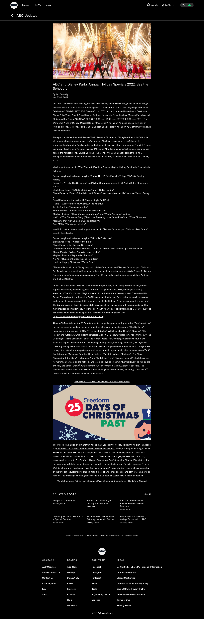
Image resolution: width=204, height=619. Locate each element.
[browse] (25, 5)
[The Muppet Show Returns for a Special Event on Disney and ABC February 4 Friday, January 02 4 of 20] (68, 519)
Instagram (97, 572)
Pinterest (96, 578)
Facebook (96, 567)
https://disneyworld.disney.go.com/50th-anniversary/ (78, 316)
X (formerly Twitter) (101, 594)
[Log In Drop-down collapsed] (167, 5)
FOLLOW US (98, 560)
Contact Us (48, 578)
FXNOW (71, 594)
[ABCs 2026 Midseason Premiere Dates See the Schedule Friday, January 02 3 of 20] (135, 504)
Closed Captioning (126, 578)
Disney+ (71, 572)
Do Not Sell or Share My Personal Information (139, 567)
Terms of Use (123, 600)
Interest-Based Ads (126, 572)
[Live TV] (37, 5)
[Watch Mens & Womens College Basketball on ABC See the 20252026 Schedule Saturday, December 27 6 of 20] (135, 519)
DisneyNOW (73, 578)
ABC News (72, 567)
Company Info (49, 583)
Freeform (71, 589)
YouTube (96, 600)
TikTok (95, 589)
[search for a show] (152, 5)
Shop (44, 594)
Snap (94, 583)
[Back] (12, 15)
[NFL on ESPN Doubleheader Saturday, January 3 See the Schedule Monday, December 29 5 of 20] (102, 519)
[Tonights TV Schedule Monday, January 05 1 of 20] (68, 501)
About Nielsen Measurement (131, 594)
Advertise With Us (51, 572)
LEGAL (120, 560)
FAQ (44, 589)
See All (147, 494)
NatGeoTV (72, 605)
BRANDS (72, 560)
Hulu (69, 600)
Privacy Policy (124, 605)
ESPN (70, 583)
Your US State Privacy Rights (131, 589)
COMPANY (48, 560)
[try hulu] (187, 5)
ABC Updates (49, 567)
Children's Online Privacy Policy (132, 583)
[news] (48, 5)
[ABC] (14, 6)
